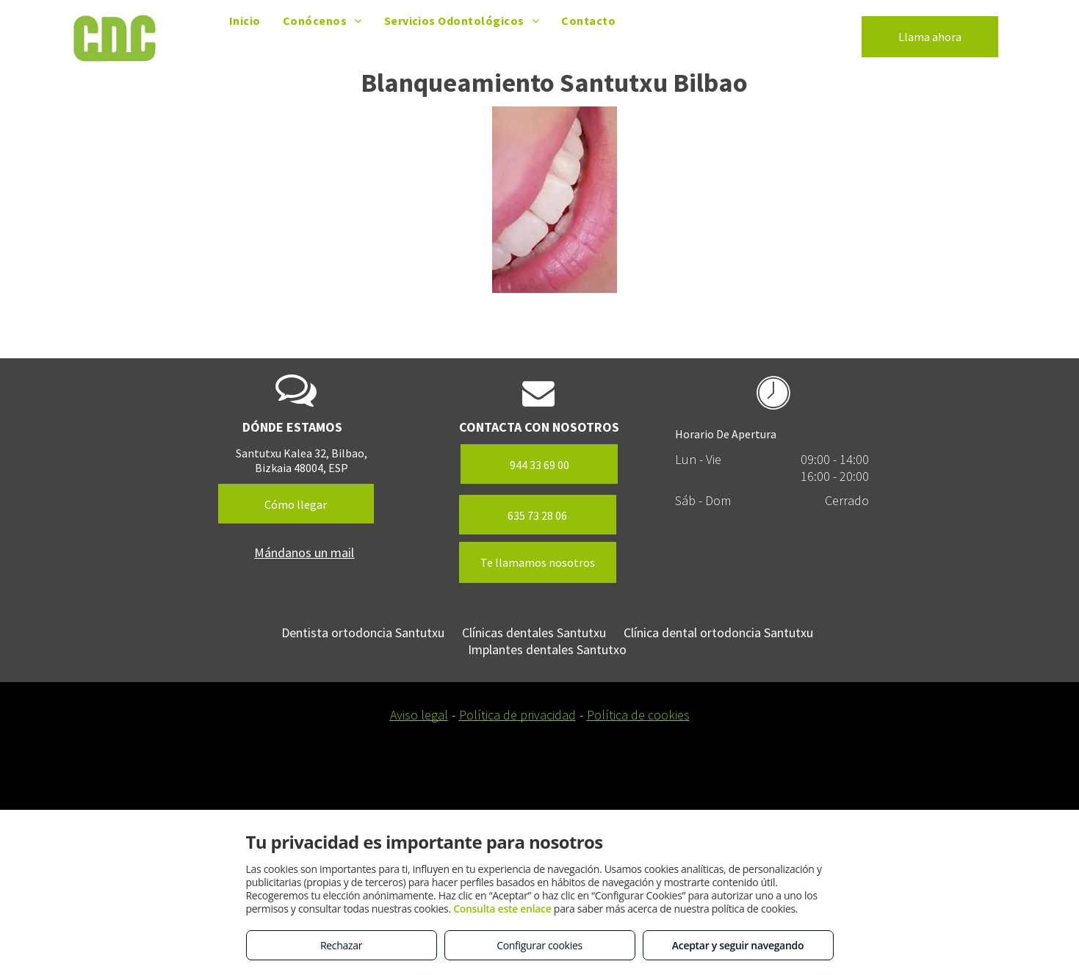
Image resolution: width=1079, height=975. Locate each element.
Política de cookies (638, 714)
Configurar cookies (539, 945)
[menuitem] (245, 20)
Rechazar (341, 945)
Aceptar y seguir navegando (738, 945)
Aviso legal (419, 714)
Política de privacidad (517, 714)
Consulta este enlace (502, 909)
